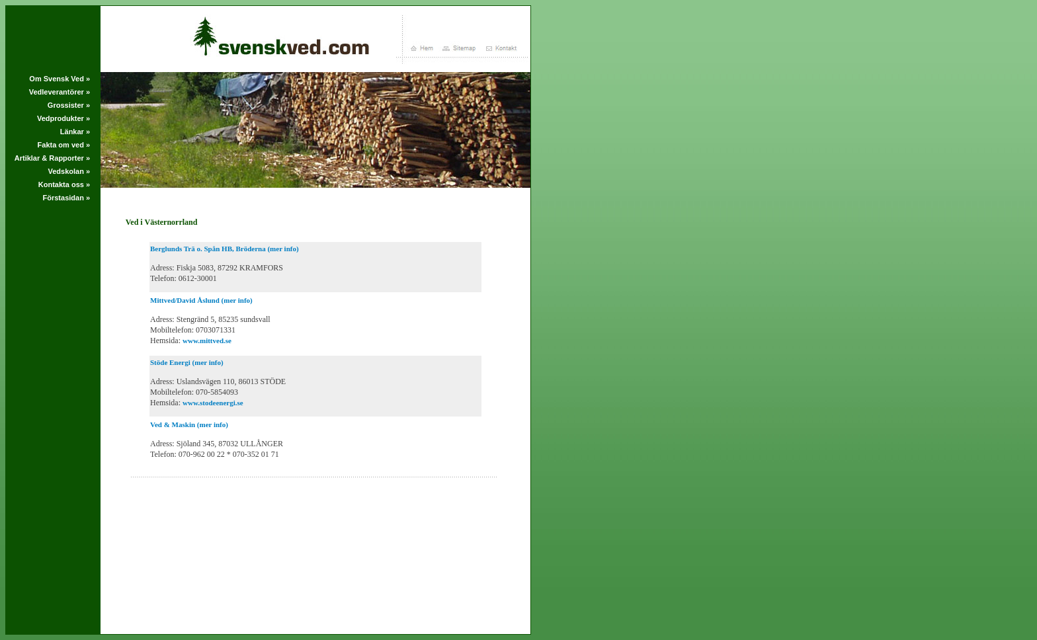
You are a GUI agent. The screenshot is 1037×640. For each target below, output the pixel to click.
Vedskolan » (69, 171)
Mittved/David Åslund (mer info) (201, 300)
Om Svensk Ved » (59, 79)
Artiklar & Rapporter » (52, 158)
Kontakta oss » (64, 184)
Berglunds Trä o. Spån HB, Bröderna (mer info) (224, 249)
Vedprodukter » (63, 118)
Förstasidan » (67, 198)
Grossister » (69, 105)
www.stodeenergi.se (213, 403)
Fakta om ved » (64, 145)
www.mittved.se (207, 340)
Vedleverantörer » (59, 92)
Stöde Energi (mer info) (187, 362)
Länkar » (75, 132)
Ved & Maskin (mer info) (189, 424)
